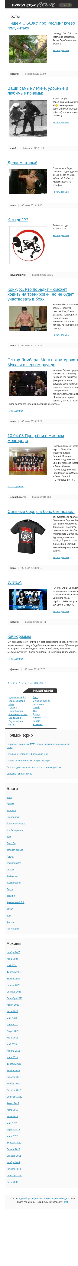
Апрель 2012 (13, 1129)
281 (41, 683)
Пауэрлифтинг (16, 721)
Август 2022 (13, 1031)
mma (13, 205)
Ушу (35, 711)
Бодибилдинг (15, 718)
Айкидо (37, 717)
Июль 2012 (12, 1110)
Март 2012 (12, 1136)
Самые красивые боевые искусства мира (28, 760)
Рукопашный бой (17, 697)
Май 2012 (12, 1123)
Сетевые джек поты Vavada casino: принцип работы (34, 767)
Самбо (36, 707)
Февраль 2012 (14, 1142)
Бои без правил (16, 701)
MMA (11, 704)
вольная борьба (15, 850)
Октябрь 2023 (14, 991)
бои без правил (15, 830)
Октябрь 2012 (14, 1090)
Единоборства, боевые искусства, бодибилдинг (44, 1198)
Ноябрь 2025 (13, 952)
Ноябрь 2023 (13, 985)
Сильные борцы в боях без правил (41, 511)
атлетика (11, 810)
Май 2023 (12, 1018)
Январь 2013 (13, 1070)
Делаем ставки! (22, 162)
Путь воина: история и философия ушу (27, 754)
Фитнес (12, 724)
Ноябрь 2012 (13, 1083)
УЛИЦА (14, 582)
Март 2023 (12, 1024)
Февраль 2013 (14, 1064)
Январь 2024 (13, 978)
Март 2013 (12, 1057)
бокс (9, 836)
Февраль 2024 (14, 972)
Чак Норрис (13, 928)
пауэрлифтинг (18, 275)
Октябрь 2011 (14, 1169)
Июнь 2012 (12, 1116)
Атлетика (38, 724)
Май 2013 (12, 1044)
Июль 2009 (12, 1182)
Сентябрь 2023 (14, 998)
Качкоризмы (19, 636)
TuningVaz (40, 4)
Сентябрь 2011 (14, 1175)
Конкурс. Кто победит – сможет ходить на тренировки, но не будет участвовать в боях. (41, 294)
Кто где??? (18, 219)
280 (36, 683)
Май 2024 (12, 965)
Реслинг (12, 707)
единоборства (18, 497)
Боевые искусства (18, 714)
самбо (13, 148)
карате (10, 869)
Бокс (35, 697)
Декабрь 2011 (14, 1156)
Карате (36, 721)
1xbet (65, 1202)
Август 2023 (13, 1005)
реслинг (14, 74)
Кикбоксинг (39, 704)
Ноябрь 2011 (13, 1162)
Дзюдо (36, 714)
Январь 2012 (13, 1149)
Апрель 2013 (13, 1051)
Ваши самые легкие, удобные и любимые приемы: (38, 90)
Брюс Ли (11, 843)
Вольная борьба (41, 700)
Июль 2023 (12, 1011)
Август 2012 (13, 1103)
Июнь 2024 (12, 959)
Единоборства (16, 711)
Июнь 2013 (12, 1037)
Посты (10, 889)
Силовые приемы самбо (19, 773)
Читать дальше (61, 50)
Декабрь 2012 (14, 1077)
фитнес (14, 669)
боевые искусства (16, 823)
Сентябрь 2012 (14, 1096)
